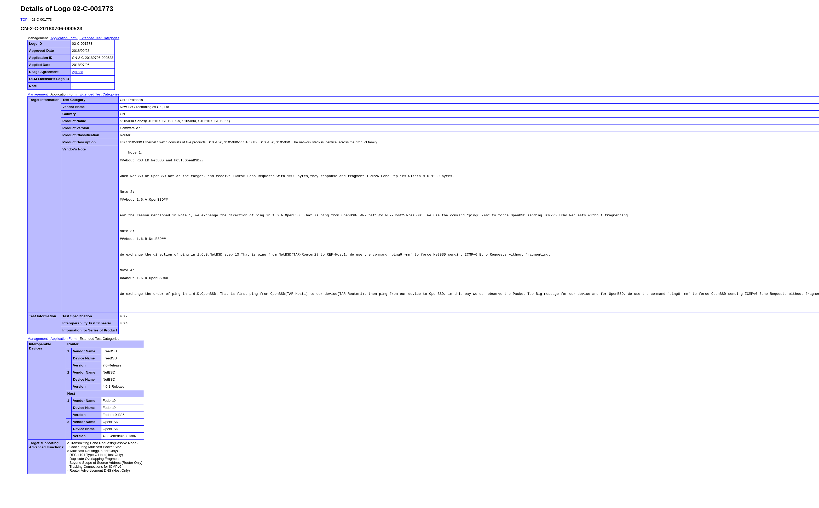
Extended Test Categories (99, 38)
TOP (23, 19)
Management (38, 38)
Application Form (64, 38)
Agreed (77, 72)
